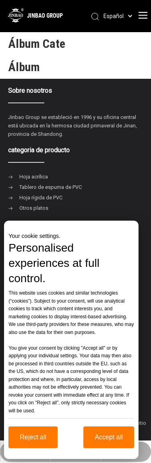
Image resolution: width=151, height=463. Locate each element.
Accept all (108, 437)
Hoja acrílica (33, 177)
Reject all (33, 437)
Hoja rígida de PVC (40, 198)
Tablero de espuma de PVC (50, 187)
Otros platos (33, 208)
